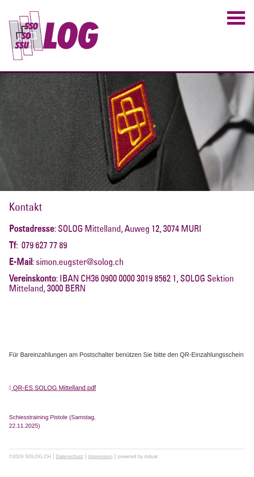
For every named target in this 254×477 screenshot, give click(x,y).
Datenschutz (69, 456)
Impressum (100, 456)
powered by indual (137, 456)
